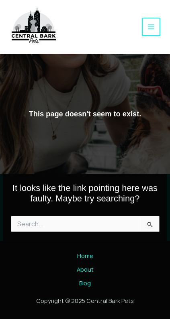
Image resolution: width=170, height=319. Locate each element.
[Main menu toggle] (151, 27)
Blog (85, 283)
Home (85, 256)
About (85, 269)
